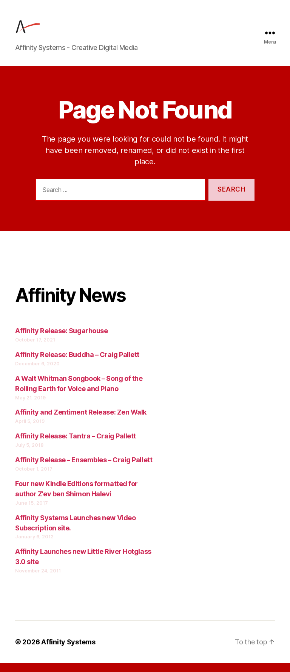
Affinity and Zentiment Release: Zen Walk (81, 421)
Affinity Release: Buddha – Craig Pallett (77, 363)
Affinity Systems (68, 651)
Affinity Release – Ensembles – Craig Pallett (83, 468)
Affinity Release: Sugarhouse (61, 340)
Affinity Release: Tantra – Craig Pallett (75, 445)
